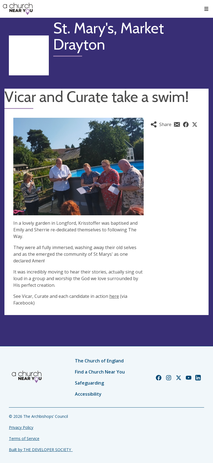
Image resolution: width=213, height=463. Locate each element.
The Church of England (99, 361)
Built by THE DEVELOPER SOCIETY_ (41, 449)
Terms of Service (24, 438)
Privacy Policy (21, 427)
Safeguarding (89, 383)
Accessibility (88, 394)
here (114, 296)
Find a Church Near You (100, 372)
